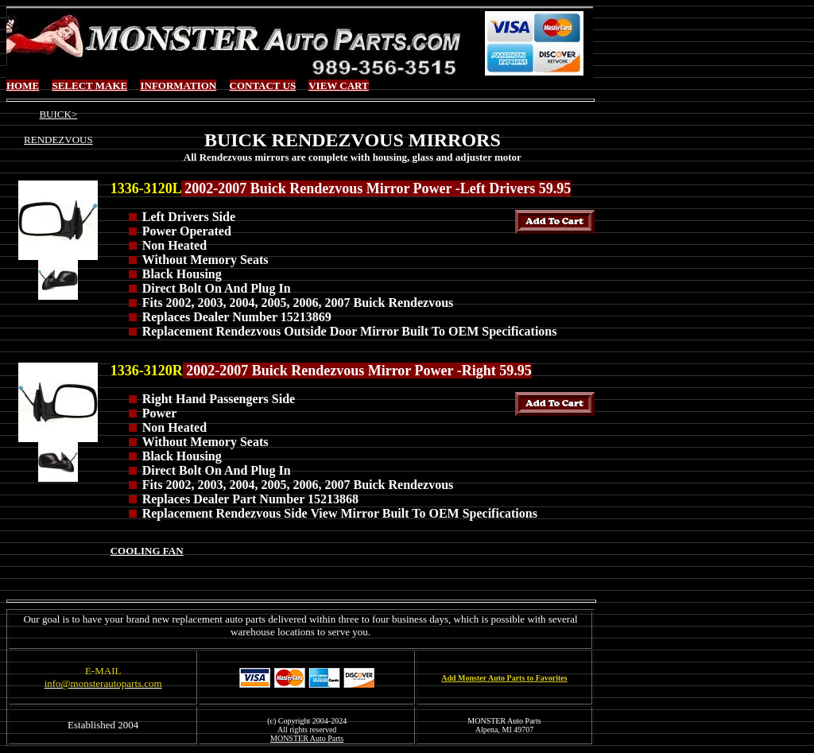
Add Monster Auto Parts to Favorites (504, 677)
